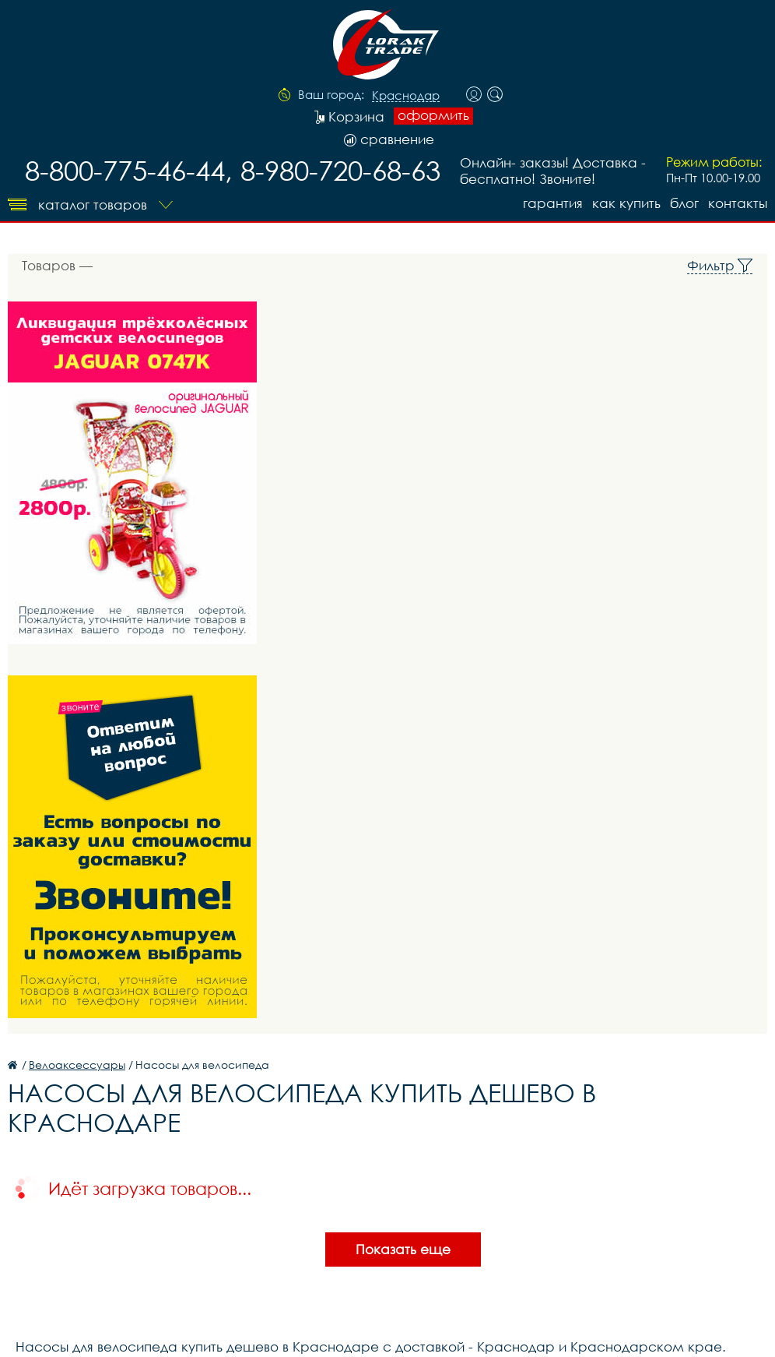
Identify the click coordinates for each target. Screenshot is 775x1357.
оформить (433, 115)
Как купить (626, 203)
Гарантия (553, 203)
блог (684, 203)
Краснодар (406, 96)
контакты (737, 203)
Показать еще (403, 1249)
